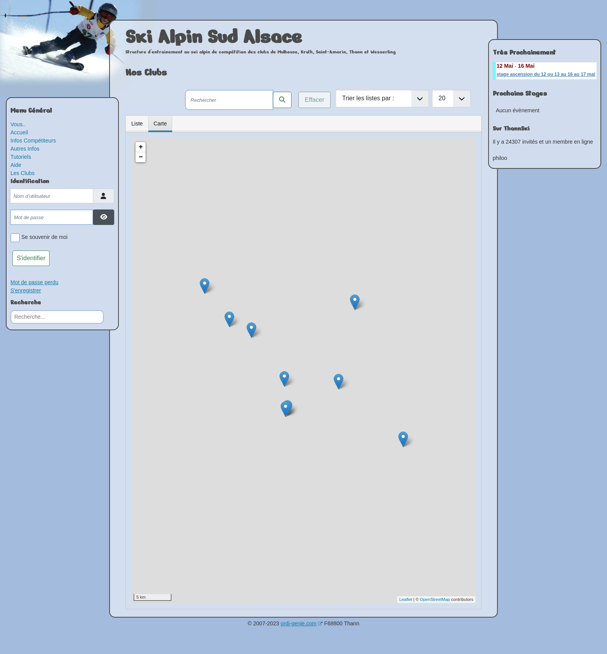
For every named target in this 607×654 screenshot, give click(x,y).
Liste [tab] (137, 123)
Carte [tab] (160, 123)
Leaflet (405, 599)
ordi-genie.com (302, 623)
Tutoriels (20, 157)
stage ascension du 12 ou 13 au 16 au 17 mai (546, 74)
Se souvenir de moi (43, 237)
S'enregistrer (25, 290)
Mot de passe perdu (34, 282)
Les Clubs (22, 173)
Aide (15, 165)
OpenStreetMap (435, 599)
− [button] (141, 157)
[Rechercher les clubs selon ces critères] (282, 100)
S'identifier (31, 258)
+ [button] (141, 147)
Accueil (19, 132)
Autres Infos (24, 149)
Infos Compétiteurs (33, 140)
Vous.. (18, 124)
